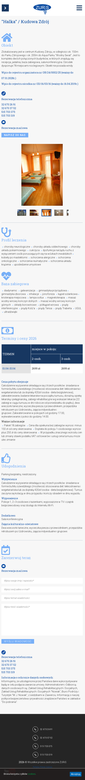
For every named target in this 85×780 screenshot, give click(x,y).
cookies (32, 774)
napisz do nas (15, 135)
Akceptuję (75, 774)
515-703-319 (46, 755)
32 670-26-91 (46, 729)
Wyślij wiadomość (17, 641)
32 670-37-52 (46, 738)
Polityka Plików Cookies (42, 767)
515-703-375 (46, 746)
